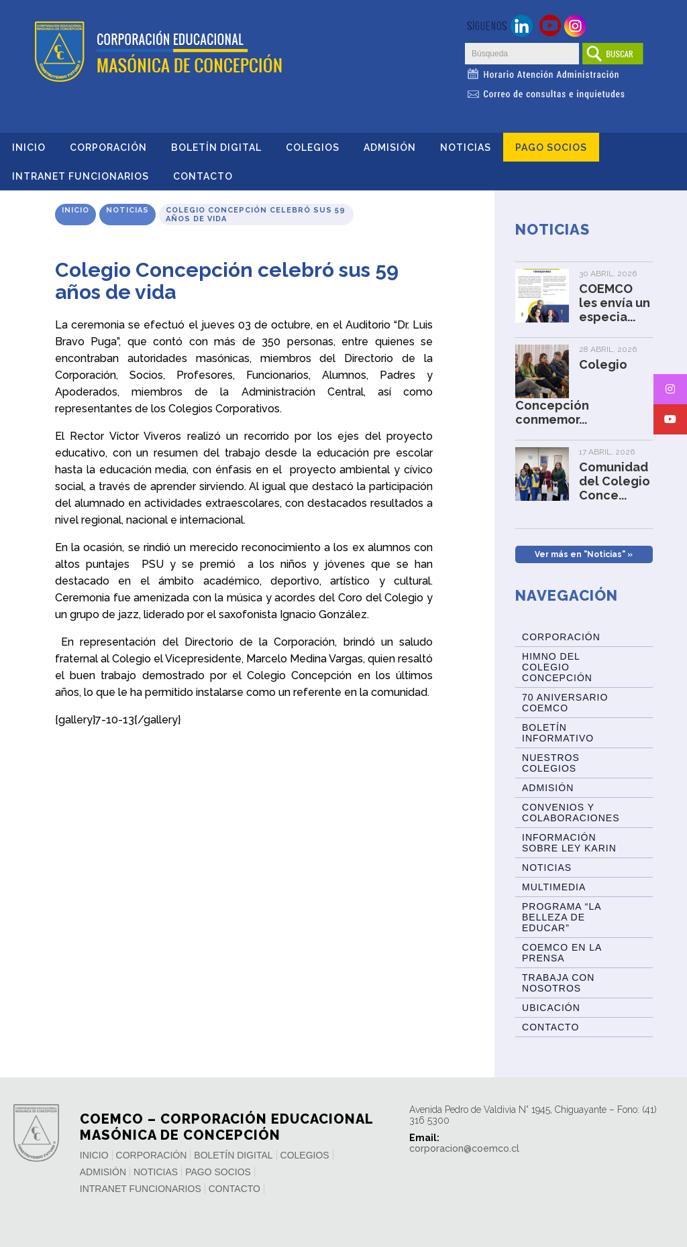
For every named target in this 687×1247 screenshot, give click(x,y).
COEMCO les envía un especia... (614, 303)
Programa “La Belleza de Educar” (562, 917)
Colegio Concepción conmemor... (571, 391)
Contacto (203, 176)
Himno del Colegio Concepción (557, 667)
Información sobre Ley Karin (569, 842)
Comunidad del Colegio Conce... (614, 481)
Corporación (108, 147)
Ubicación (551, 1007)
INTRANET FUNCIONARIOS (80, 176)
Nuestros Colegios (551, 763)
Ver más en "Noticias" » (584, 554)
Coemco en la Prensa (562, 952)
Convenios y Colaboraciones (570, 812)
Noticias (465, 147)
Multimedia (554, 887)
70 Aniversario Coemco (565, 702)
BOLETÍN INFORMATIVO (558, 733)
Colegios (312, 147)
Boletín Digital (216, 147)
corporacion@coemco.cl (464, 1148)
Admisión (390, 147)
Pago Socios (551, 147)
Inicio (29, 147)
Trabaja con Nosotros (558, 983)
